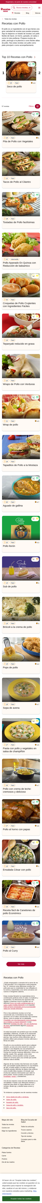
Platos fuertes (6, 1152)
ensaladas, (7, 1076)
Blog (26, 13)
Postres (4, 1159)
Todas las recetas (10, 19)
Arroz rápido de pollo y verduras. (17, 1097)
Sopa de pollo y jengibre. (15, 1105)
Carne (4, 1156)
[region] (21, 1188)
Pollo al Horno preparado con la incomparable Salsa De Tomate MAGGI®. (20, 1007)
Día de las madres (8, 1162)
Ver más (21, 964)
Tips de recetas (26, 1136)
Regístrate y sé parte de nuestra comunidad (21, 2)
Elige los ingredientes (9, 1131)
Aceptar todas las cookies (21, 1199)
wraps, (14, 1076)
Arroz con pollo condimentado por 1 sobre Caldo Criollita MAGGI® (19, 1004)
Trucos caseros (26, 1130)
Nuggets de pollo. (12, 1102)
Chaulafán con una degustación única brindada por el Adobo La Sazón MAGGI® (20, 1021)
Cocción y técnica (27, 1133)
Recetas (16, 13)
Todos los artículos (27, 1126)
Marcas (36, 13)
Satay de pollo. (11, 1099)
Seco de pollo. (11, 1108)
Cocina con (6, 1128)
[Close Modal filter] (37, 106)
